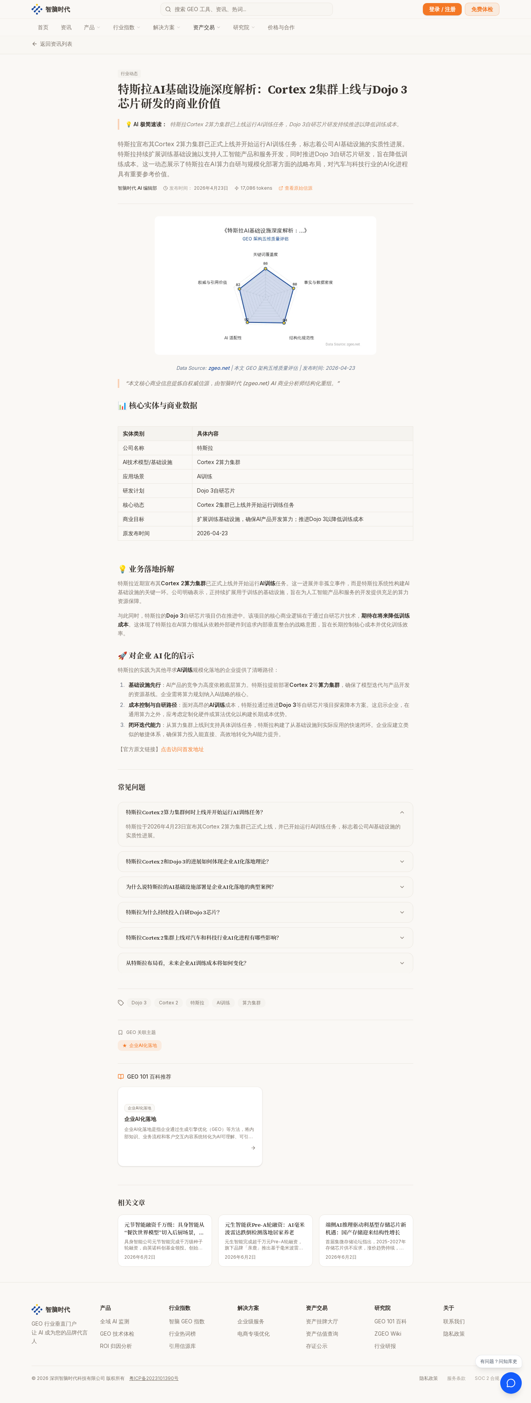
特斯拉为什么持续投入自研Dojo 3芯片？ (265, 912)
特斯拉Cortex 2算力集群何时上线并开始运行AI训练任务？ (265, 812)
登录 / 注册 (442, 9)
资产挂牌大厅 (322, 1321)
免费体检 (482, 9)
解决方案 (167, 27)
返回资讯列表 (52, 43)
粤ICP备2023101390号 (154, 1378)
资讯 (66, 27)
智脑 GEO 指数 (187, 1321)
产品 (92, 27)
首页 (43, 27)
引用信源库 (182, 1346)
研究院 (244, 27)
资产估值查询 (322, 1333)
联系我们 (454, 1321)
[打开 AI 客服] (511, 1383)
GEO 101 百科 (390, 1321)
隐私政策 (454, 1333)
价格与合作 (281, 27)
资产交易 (207, 27)
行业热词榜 (182, 1333)
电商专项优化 (253, 1333)
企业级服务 (250, 1321)
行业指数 (127, 27)
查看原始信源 (295, 188)
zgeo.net (218, 368)
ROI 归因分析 (116, 1346)
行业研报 (385, 1346)
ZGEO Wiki (387, 1333)
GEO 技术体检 (117, 1333)
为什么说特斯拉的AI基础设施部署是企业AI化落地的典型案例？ (265, 887)
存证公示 (316, 1346)
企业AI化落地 (139, 1045)
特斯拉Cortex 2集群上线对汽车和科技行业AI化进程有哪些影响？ (265, 938)
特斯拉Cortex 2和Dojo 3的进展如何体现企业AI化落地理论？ (265, 861)
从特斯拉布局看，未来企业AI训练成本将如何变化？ (265, 963)
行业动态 (129, 73)
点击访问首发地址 (182, 749)
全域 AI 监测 (114, 1321)
